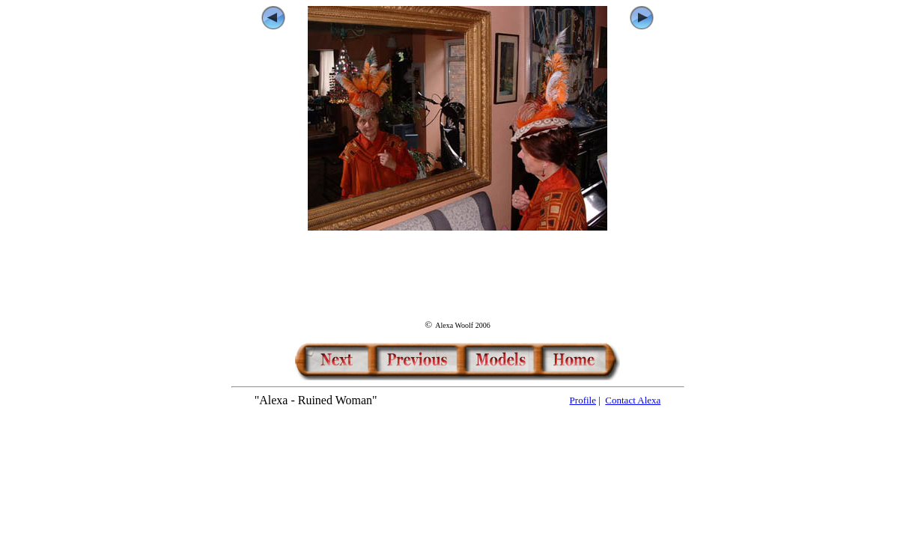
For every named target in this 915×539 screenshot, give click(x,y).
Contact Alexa (632, 400)
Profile (583, 400)
